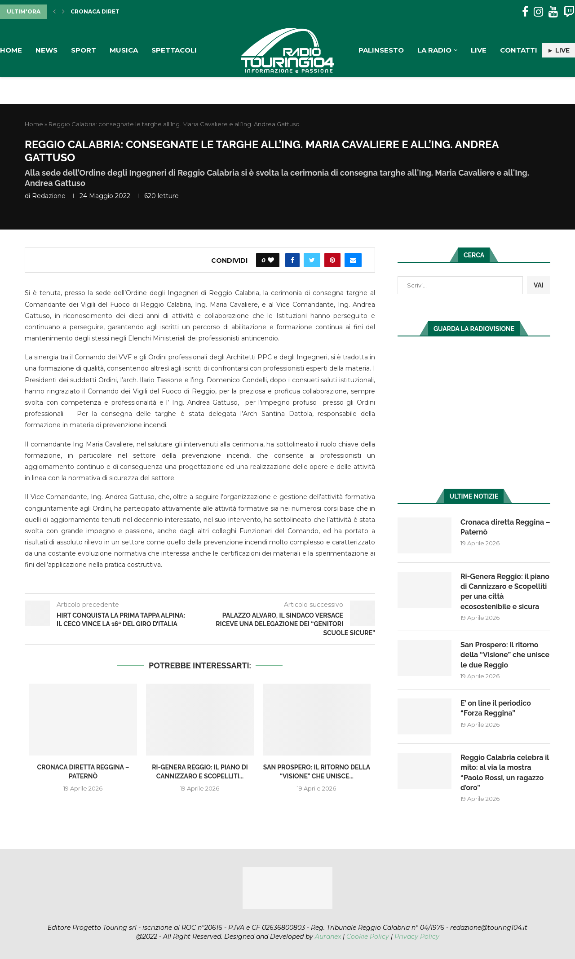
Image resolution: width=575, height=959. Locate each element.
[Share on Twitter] (312, 260)
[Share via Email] (353, 260)
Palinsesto (381, 50)
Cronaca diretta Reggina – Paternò (505, 527)
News (46, 50)
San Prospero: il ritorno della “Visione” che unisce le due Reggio (504, 655)
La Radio (434, 50)
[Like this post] (271, 260)
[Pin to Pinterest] (332, 260)
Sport (83, 50)
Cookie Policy (367, 936)
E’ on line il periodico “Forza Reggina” (495, 708)
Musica (124, 50)
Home (11, 50)
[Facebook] (525, 12)
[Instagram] (538, 12)
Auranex (328, 936)
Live (479, 50)
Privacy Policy (416, 936)
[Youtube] (553, 12)
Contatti (518, 50)
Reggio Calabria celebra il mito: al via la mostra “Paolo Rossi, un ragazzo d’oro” (504, 772)
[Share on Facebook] (292, 260)
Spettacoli (174, 50)
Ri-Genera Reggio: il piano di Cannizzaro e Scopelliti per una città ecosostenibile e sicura (504, 591)
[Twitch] (569, 12)
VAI (539, 285)
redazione (49, 196)
